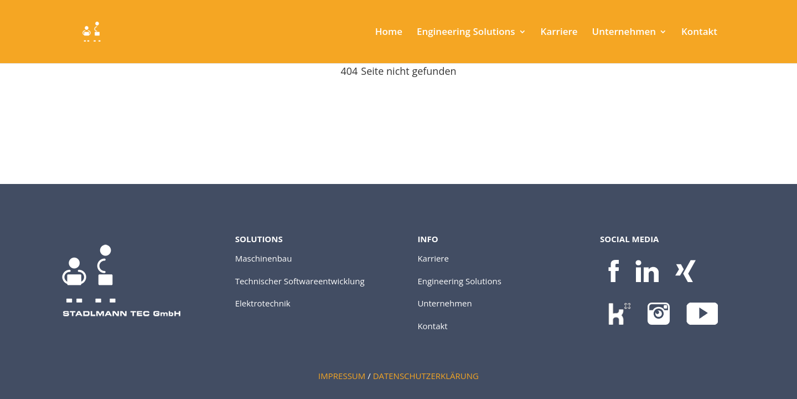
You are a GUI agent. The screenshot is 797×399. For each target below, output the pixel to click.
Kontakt (699, 33)
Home (388, 33)
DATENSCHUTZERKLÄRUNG (426, 375)
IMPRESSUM (341, 375)
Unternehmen (624, 33)
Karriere (559, 33)
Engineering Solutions (466, 33)
